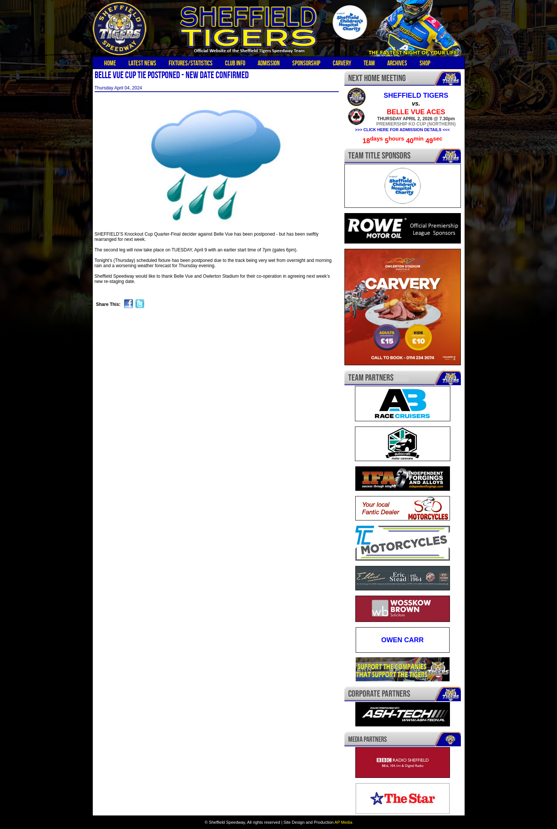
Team (369, 63)
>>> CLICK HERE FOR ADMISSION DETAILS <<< (402, 129)
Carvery (342, 63)
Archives (397, 63)
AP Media (344, 822)
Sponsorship (306, 63)
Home (110, 63)
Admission (269, 63)
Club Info (235, 63)
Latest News (142, 63)
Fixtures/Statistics (191, 63)
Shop (425, 63)
